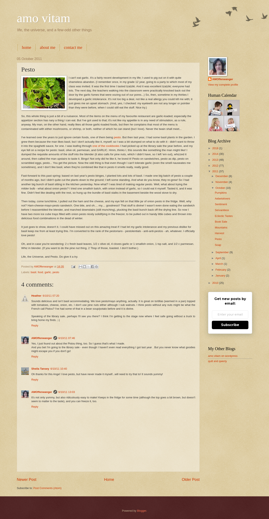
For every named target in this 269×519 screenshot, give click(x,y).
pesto (117, 137)
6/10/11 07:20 (51, 295)
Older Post (191, 479)
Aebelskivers (222, 198)
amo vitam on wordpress (222, 355)
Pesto (218, 239)
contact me (73, 47)
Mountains (221, 227)
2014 (215, 153)
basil (33, 272)
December (222, 176)
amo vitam (43, 18)
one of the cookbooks (106, 145)
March (219, 263)
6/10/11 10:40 (58, 368)
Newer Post (26, 479)
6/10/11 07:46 (66, 338)
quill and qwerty (217, 361)
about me (47, 47)
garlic (48, 272)
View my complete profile (223, 84)
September (222, 252)
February (221, 269)
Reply (34, 325)
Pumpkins (221, 192)
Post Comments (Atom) (47, 488)
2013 (215, 159)
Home (109, 479)
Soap (218, 244)
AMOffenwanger (41, 338)
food (40, 272)
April (218, 258)
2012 (215, 165)
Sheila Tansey (40, 368)
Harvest (219, 233)
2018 (215, 148)
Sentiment (221, 204)
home (26, 47)
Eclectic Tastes (224, 216)
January (220, 275)
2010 (215, 282)
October (220, 187)
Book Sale (221, 221)
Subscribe (230, 325)
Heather (36, 295)
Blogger (141, 510)
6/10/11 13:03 (66, 392)
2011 (215, 171)
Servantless (222, 210)
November (222, 182)
